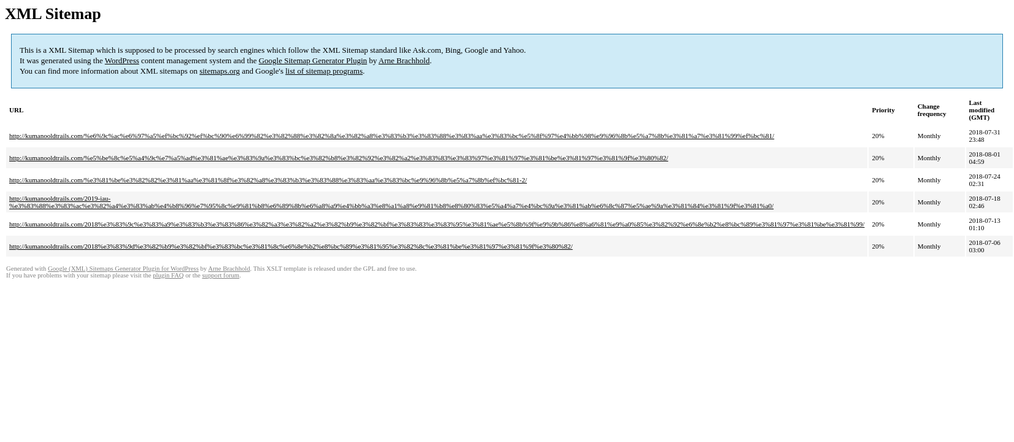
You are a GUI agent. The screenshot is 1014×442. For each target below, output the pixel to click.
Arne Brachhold (403, 60)
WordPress (122, 60)
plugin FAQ (168, 275)
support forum (220, 275)
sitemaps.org (219, 71)
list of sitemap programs (324, 71)
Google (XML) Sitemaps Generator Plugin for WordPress (123, 268)
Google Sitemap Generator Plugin (313, 60)
